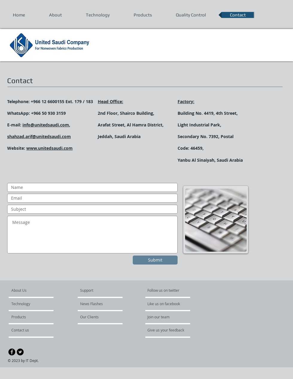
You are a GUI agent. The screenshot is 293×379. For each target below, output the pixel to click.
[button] (96, 316)
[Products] (27, 316)
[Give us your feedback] (168, 329)
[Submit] (155, 260)
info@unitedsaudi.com (45, 125)
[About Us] (34, 290)
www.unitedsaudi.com (49, 148)
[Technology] (28, 303)
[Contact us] (27, 329)
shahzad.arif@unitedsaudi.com (39, 136)
